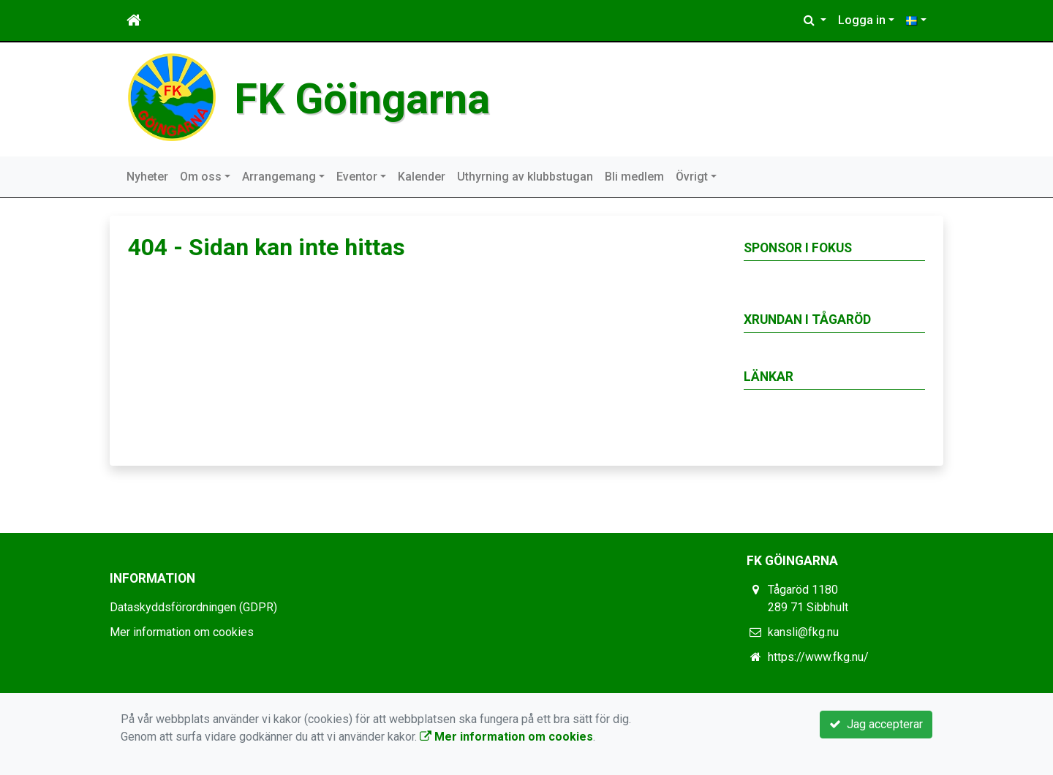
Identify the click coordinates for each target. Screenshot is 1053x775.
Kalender (421, 177)
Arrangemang (279, 177)
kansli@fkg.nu (803, 632)
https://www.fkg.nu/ (818, 657)
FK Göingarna (362, 99)
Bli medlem (634, 177)
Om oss (201, 177)
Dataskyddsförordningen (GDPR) (193, 607)
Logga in (862, 20)
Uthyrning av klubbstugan (525, 177)
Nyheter (147, 177)
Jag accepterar (876, 724)
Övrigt (692, 177)
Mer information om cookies (182, 632)
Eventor (356, 177)
